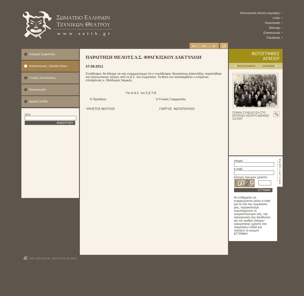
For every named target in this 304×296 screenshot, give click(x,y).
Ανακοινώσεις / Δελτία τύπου (48, 66)
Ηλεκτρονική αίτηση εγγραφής (260, 13)
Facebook (273, 37)
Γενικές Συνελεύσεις (42, 77)
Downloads (272, 22)
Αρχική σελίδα (38, 101)
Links (276, 17)
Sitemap (274, 27)
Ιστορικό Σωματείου (42, 54)
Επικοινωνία (271, 32)
